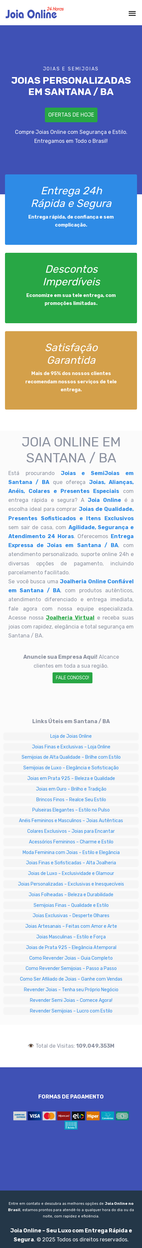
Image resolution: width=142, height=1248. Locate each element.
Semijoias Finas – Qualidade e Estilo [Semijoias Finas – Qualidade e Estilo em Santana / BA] (71, 905)
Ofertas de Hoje (71, 115)
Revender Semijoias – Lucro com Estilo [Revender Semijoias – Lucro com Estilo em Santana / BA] (71, 1011)
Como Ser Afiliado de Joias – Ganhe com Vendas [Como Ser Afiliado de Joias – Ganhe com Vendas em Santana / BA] (71, 979)
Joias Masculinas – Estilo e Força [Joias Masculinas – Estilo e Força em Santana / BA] (71, 937)
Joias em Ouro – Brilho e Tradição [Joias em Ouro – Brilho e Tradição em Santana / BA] (71, 789)
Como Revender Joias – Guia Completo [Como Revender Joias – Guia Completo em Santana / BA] (71, 958)
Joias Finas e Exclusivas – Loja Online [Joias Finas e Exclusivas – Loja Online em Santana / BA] (71, 747)
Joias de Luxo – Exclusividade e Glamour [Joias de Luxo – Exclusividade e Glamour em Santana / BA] (71, 873)
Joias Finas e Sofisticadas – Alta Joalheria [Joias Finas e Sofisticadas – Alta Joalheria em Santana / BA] (71, 863)
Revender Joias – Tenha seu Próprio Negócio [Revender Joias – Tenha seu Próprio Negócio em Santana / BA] (71, 990)
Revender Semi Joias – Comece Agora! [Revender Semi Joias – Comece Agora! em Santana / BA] (71, 1000)
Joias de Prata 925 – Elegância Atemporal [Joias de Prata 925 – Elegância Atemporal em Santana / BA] (71, 947)
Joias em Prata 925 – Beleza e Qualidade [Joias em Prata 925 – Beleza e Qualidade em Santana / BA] (71, 778)
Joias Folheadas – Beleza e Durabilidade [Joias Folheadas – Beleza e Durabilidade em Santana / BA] (71, 895)
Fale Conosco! (72, 678)
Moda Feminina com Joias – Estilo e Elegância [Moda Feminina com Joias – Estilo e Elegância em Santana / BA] (71, 852)
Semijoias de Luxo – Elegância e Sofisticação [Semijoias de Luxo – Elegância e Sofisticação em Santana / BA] (71, 768)
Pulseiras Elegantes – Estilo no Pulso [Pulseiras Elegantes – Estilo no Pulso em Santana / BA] (71, 810)
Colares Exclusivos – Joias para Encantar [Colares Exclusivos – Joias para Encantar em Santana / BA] (71, 831)
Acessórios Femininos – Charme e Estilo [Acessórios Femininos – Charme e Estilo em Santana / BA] (71, 842)
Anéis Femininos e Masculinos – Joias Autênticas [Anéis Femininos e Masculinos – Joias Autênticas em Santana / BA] (71, 820)
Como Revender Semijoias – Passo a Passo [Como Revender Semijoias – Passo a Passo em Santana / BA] (71, 968)
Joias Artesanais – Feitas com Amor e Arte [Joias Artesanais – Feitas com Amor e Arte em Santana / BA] (71, 926)
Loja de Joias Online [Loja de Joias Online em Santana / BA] (71, 736)
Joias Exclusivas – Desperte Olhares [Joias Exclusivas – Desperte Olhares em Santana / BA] (71, 915)
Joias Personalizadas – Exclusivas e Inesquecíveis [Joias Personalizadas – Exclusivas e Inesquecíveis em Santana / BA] (71, 884)
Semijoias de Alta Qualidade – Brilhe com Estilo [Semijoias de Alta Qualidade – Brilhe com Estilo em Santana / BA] (71, 757)
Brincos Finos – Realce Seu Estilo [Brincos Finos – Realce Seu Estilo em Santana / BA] (71, 800)
